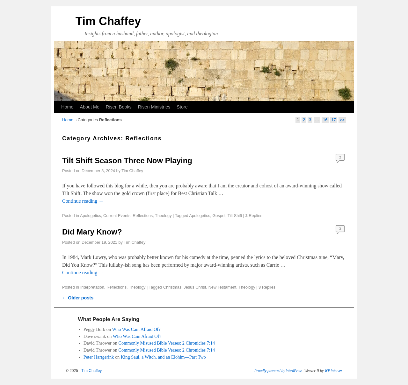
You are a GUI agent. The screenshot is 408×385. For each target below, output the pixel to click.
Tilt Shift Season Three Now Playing (127, 160)
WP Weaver (333, 370)
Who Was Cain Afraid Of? (136, 329)
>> (342, 119)
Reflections (143, 215)
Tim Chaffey (108, 21)
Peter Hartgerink (99, 357)
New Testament (222, 287)
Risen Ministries (154, 106)
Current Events (116, 215)
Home (67, 106)
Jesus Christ (195, 287)
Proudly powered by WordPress (278, 370)
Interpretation (92, 287)
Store (182, 106)
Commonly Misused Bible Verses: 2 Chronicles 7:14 (166, 343)
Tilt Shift (235, 215)
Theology (163, 215)
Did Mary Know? (92, 232)
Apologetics (90, 215)
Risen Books (119, 106)
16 (325, 119)
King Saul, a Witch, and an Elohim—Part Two (163, 357)
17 (333, 119)
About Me (89, 106)
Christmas (172, 287)
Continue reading (83, 201)
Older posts (77, 297)
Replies (253, 215)
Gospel (218, 215)
